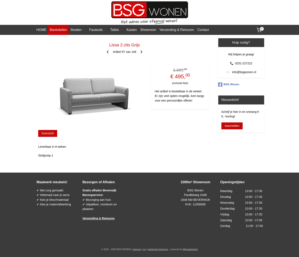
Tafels (116, 30)
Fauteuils (98, 30)
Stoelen (78, 30)
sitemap (137, 249)
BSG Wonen (228, 84)
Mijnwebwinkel (190, 249)
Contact (203, 30)
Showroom (148, 30)
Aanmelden (232, 125)
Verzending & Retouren (176, 30)
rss (144, 249)
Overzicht (47, 133)
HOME (41, 30)
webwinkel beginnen (158, 249)
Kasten (131, 30)
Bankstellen (58, 30)
